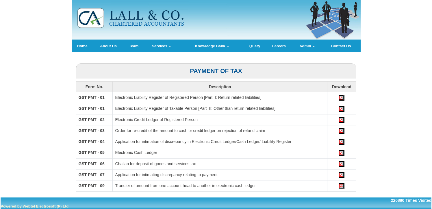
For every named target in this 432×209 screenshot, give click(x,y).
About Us (108, 46)
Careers (279, 46)
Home (82, 46)
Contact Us (341, 46)
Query (254, 46)
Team (133, 46)
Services (161, 46)
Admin (307, 46)
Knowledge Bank (212, 46)
